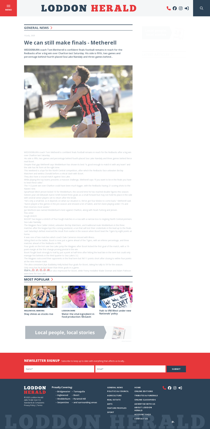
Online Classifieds (145, 399)
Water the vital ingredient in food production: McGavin (78, 316)
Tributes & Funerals (146, 395)
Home (137, 387)
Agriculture (114, 395)
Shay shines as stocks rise (38, 314)
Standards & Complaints (34, 402)
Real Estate (114, 399)
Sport (110, 412)
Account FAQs (142, 414)
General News (36, 30)
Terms (39, 405)
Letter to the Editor (153, 60)
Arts (110, 404)
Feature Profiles (117, 408)
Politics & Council (118, 391)
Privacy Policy (29, 405)
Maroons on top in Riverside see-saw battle (163, 79)
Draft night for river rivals (157, 98)
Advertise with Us (144, 404)
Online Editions (143, 391)
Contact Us (141, 418)
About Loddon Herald (143, 409)
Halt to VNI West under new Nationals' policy (115, 312)
